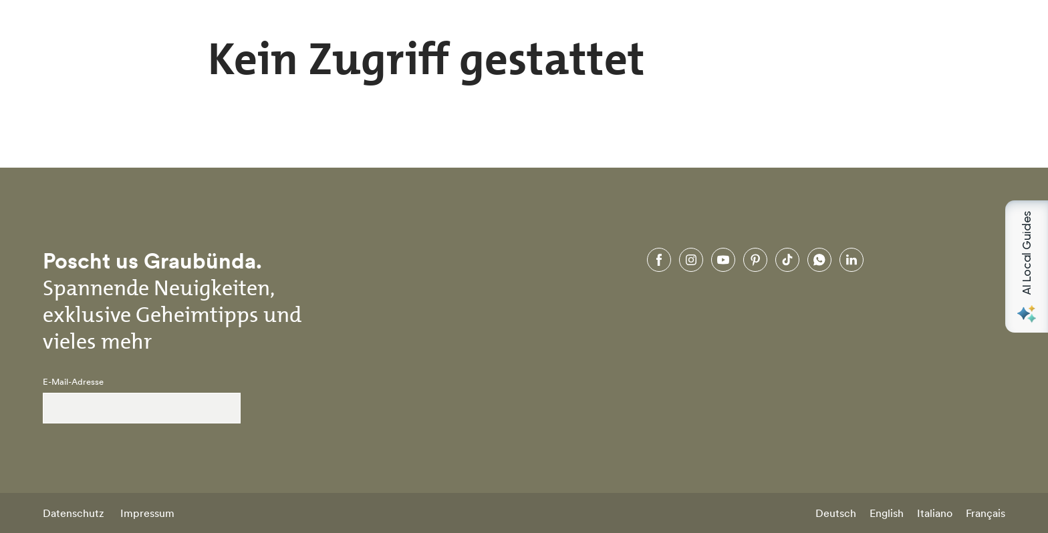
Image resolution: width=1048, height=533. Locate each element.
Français (985, 513)
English (887, 513)
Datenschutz (73, 513)
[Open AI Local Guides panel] (1026, 266)
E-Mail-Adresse (73, 382)
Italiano (934, 513)
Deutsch (835, 513)
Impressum (147, 513)
